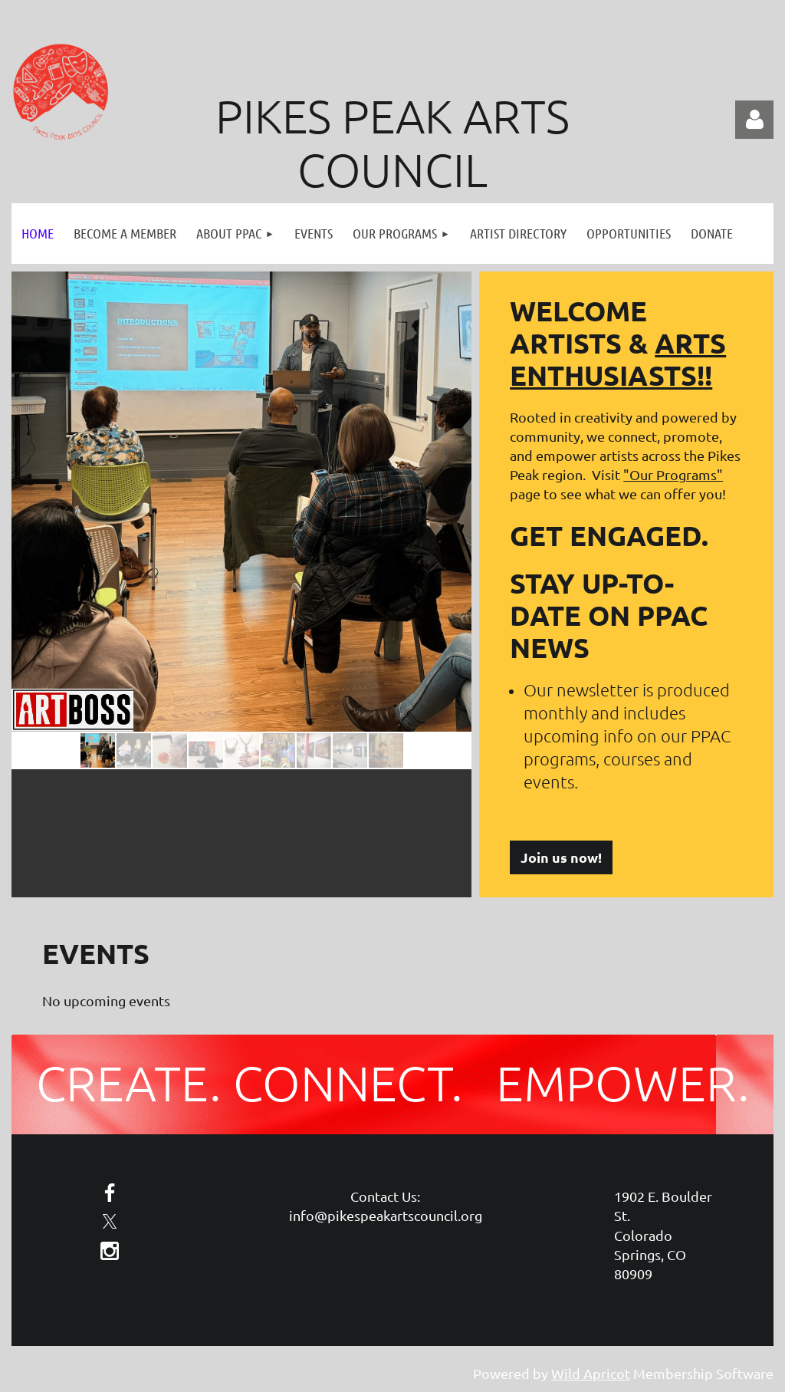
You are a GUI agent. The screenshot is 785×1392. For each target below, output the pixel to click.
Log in (754, 119)
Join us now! (561, 857)
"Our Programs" (673, 474)
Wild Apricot (590, 1373)
